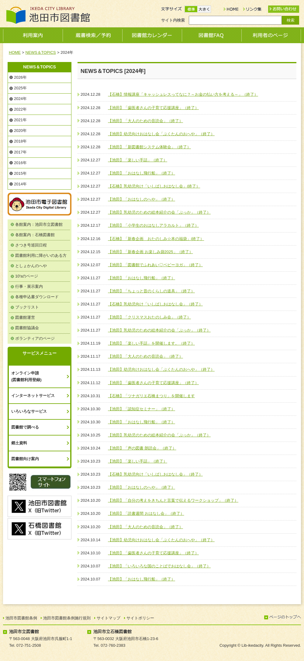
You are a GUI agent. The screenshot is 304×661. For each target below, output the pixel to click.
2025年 (20, 88)
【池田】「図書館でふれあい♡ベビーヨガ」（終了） (155, 265)
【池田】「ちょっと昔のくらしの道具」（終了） (151, 291)
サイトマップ (108, 618)
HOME (15, 52)
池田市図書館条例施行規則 (67, 618)
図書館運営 (25, 317)
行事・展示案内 (29, 286)
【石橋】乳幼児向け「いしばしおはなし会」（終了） (155, 304)
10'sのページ (26, 276)
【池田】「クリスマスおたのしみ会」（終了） (149, 317)
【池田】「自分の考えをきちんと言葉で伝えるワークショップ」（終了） (173, 500)
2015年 (20, 173)
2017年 (20, 152)
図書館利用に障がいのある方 (41, 255)
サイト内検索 (173, 20)
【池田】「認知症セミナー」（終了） (141, 409)
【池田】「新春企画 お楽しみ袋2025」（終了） (150, 252)
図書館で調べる (25, 427)
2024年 (20, 98)
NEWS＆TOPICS (41, 52)
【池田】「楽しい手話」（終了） (137, 160)
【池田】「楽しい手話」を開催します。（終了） (151, 343)
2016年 (20, 162)
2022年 (20, 109)
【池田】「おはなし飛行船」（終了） (141, 173)
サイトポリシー (140, 618)
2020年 (20, 130)
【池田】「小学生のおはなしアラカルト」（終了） (153, 225)
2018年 (20, 141)
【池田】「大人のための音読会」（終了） (145, 121)
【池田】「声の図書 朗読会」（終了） (142, 448)
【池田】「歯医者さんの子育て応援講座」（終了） (153, 107)
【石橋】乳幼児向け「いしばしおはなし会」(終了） (154, 186)
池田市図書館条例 (21, 618)
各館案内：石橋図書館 (35, 234)
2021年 (20, 120)
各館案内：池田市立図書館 (39, 224)
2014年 (20, 184)
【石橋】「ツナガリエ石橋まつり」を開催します (151, 396)
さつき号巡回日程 (31, 245)
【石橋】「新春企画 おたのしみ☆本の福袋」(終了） (156, 238)
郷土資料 (19, 443)
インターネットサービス (33, 395)
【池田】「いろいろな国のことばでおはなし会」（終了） (159, 566)
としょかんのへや (31, 265)
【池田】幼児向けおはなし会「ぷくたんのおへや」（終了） (161, 134)
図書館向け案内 (25, 458)
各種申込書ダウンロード (37, 296)
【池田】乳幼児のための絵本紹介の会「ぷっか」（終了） (159, 212)
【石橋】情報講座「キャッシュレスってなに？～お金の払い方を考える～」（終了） (183, 94)
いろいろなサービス (29, 411)
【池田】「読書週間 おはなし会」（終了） (146, 513)
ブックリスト (27, 307)
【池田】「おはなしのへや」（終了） (141, 199)
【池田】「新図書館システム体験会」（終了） (149, 147)
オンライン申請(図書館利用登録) (26, 376)
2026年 (20, 77)
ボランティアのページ (35, 338)
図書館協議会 (27, 327)
